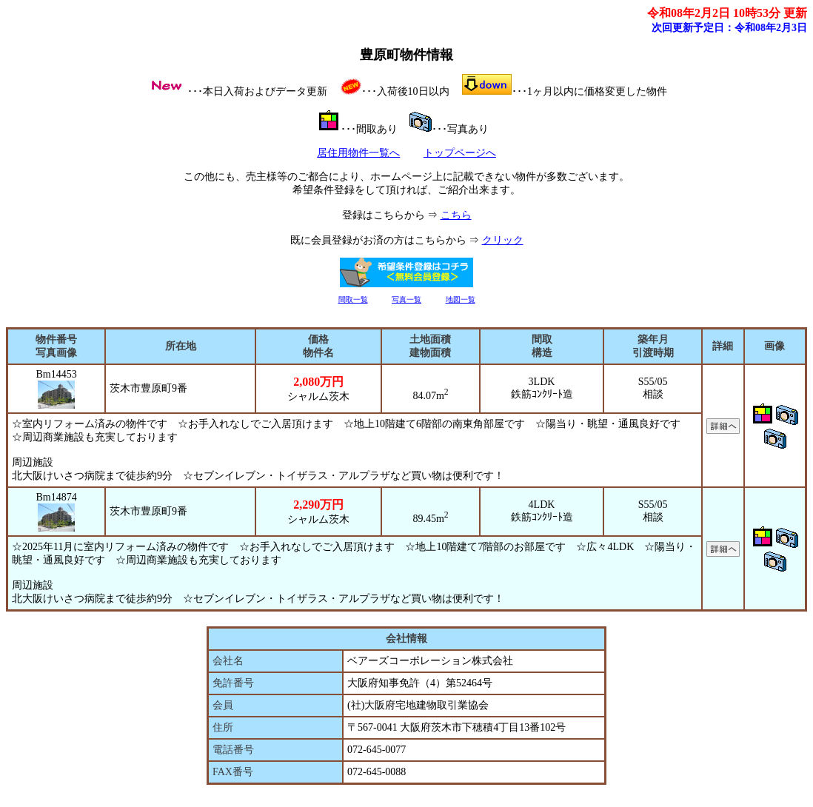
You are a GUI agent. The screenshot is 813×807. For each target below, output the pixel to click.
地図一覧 (460, 299)
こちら (456, 215)
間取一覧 (353, 299)
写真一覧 (406, 299)
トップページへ (460, 152)
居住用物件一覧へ (358, 152)
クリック (502, 240)
